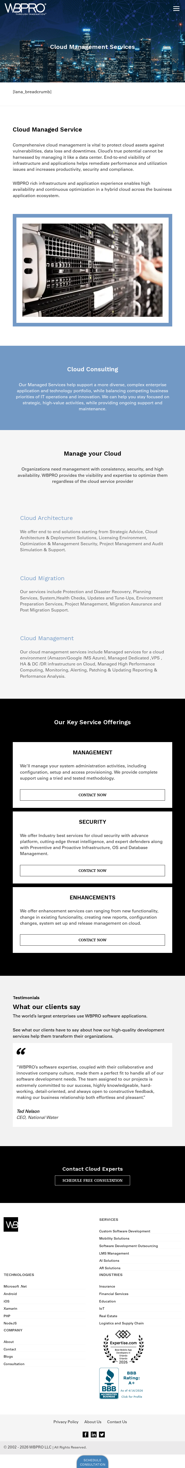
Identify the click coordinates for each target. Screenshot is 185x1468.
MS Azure (94, 658)
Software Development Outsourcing (128, 1246)
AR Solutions (109, 1268)
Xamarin (10, 1308)
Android (10, 1294)
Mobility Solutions (114, 1238)
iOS (6, 1301)
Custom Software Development (124, 1231)
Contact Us (117, 1421)
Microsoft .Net (15, 1286)
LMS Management (114, 1253)
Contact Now (92, 795)
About (9, 1342)
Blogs (8, 1356)
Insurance (107, 1286)
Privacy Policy (66, 1421)
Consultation (14, 1364)
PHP (7, 1316)
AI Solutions (109, 1260)
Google (74, 658)
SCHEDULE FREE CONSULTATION (92, 1180)
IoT (102, 1308)
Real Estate (108, 1316)
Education (107, 1301)
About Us (92, 1421)
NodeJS (10, 1323)
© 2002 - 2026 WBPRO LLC (28, 1447)
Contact (10, 1349)
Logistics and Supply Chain (121, 1323)
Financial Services (113, 1294)
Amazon (57, 658)
